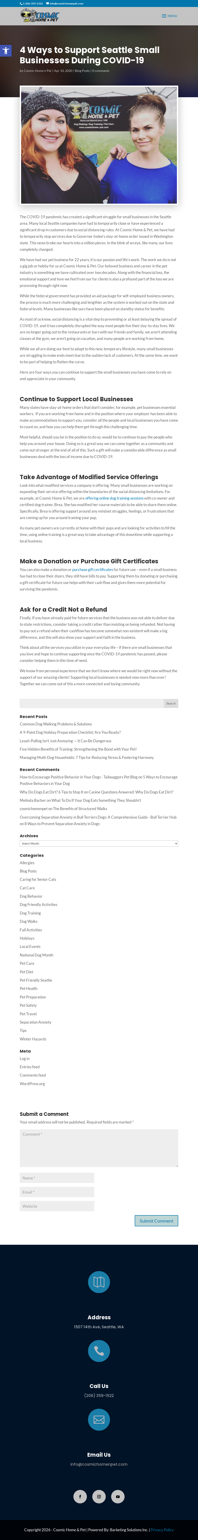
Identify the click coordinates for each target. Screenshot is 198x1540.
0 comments (100, 71)
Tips (23, 1030)
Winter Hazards (33, 1039)
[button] (6, 51)
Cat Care (27, 888)
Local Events (30, 946)
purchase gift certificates (92, 569)
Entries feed (30, 1066)
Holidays (27, 938)
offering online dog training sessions (114, 498)
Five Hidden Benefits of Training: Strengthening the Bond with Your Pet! (78, 749)
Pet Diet (26, 971)
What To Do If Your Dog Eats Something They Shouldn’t (96, 800)
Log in (24, 1058)
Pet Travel (28, 1013)
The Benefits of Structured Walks (80, 808)
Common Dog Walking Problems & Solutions (56, 724)
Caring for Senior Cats (38, 879)
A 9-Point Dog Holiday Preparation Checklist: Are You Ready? (70, 732)
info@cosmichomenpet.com (99, 1464)
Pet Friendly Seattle (36, 980)
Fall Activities (31, 930)
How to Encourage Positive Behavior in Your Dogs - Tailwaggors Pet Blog (79, 777)
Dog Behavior (31, 896)
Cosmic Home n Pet (37, 71)
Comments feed (33, 1075)
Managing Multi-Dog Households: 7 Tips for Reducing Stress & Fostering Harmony (87, 757)
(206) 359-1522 (99, 1395)
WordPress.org (32, 1083)
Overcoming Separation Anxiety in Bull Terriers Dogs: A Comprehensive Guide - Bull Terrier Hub (98, 817)
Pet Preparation (33, 997)
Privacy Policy (162, 1529)
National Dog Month (36, 955)
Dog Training (30, 913)
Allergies (27, 862)
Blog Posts (82, 71)
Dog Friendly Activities (38, 904)
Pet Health (28, 988)
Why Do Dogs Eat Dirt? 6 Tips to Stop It (51, 792)
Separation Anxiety (35, 1022)
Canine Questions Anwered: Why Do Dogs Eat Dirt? (131, 792)
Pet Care (27, 963)
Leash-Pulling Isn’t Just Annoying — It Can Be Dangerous (65, 740)
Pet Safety (28, 1005)
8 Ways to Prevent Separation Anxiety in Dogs (62, 823)
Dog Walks (28, 921)
